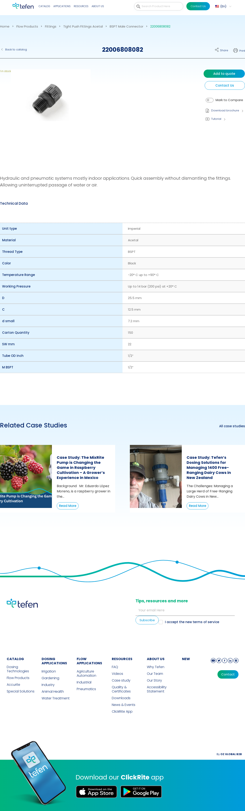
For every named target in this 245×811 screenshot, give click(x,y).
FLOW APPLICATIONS (89, 661)
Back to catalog (16, 49)
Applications (62, 6)
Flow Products (27, 26)
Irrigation (49, 671)
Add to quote (224, 73)
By (229, 754)
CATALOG (15, 659)
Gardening (50, 678)
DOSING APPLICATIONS (54, 661)
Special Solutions (20, 691)
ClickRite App (122, 711)
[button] (48, 114)
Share (224, 50)
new (186, 659)
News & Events (123, 705)
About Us (98, 6)
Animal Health (53, 692)
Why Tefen (155, 667)
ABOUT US (156, 659)
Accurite (13, 685)
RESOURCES (122, 659)
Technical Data (14, 203)
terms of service (206, 622)
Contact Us (198, 6)
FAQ (115, 667)
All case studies (232, 426)
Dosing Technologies (18, 669)
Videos (117, 674)
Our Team (155, 674)
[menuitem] (222, 6)
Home (4, 26)
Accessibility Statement (157, 689)
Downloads (121, 698)
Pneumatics (86, 689)
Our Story (154, 680)
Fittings (50, 26)
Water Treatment (56, 698)
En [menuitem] (223, 6)
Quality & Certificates (121, 689)
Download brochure (225, 110)
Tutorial (216, 119)
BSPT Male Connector (126, 26)
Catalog (44, 6)
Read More (67, 506)
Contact (228, 674)
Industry (48, 685)
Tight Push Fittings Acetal (83, 26)
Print (242, 51)
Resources (81, 6)
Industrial (84, 682)
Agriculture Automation (86, 673)
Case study (121, 680)
